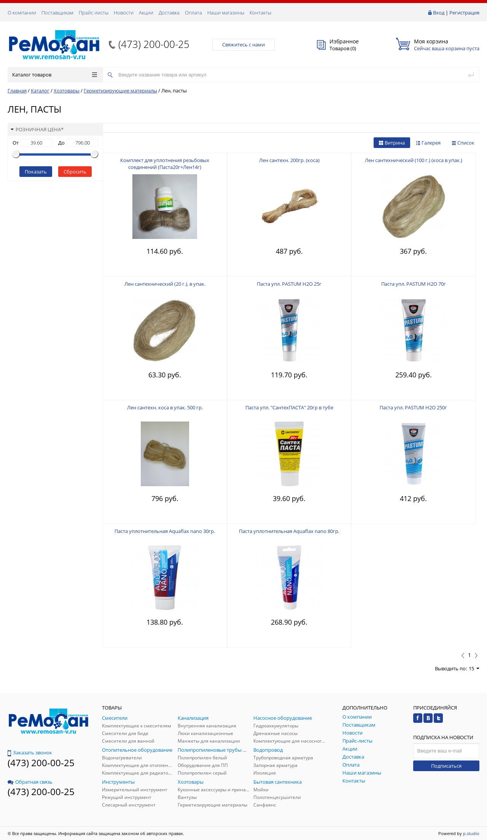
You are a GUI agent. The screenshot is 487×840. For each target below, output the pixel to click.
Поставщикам (57, 12)
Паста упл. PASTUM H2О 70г (413, 283)
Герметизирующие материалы (120, 90)
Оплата (193, 12)
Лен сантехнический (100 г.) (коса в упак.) (413, 160)
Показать (36, 171)
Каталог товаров (54, 74)
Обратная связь (30, 781)
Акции (146, 12)
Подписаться (446, 765)
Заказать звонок (30, 752)
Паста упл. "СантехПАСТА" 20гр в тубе (289, 407)
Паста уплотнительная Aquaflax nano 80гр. (289, 531)
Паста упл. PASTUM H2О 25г (289, 283)
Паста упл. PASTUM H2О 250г (413, 407)
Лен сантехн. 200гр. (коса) (289, 160)
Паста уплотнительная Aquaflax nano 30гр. (165, 531)
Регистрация (464, 12)
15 (474, 668)
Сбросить (75, 171)
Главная (17, 90)
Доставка (169, 12)
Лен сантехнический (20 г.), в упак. (164, 283)
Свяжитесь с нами (243, 44)
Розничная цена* (37, 129)
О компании (22, 12)
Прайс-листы (93, 12)
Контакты (260, 12)
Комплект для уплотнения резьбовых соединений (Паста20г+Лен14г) (164, 163)
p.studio (471, 833)
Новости (124, 12)
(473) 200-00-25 (153, 44)
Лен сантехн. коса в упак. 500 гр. (165, 407)
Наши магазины (225, 12)
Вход (438, 12)
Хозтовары (67, 90)
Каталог (40, 90)
